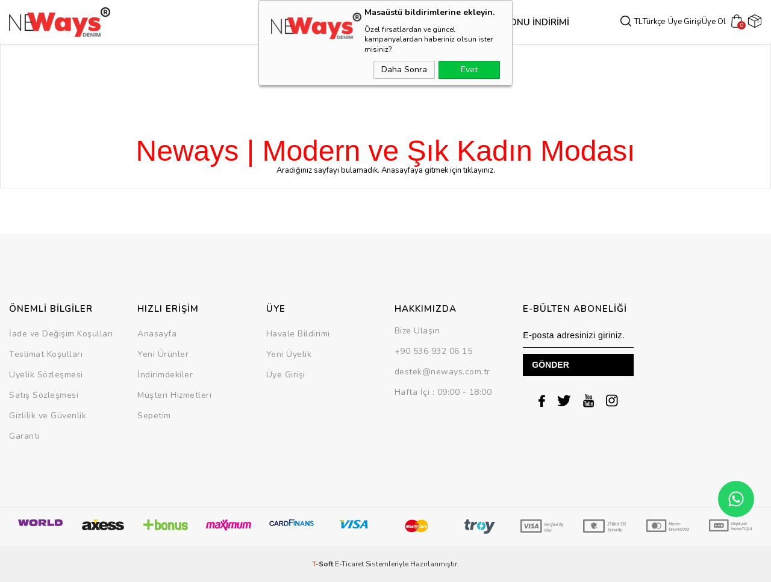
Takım (404, 22)
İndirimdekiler (165, 374)
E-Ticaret (349, 564)
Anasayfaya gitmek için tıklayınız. (438, 170)
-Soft (323, 564)
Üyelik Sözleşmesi (46, 374)
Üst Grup (319, 22)
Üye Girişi (688, 22)
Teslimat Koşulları (46, 354)
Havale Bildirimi (298, 333)
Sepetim (154, 415)
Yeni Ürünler (163, 354)
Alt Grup (366, 22)
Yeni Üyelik (289, 354)
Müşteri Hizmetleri (174, 395)
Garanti (24, 436)
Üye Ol (717, 22)
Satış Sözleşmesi (43, 395)
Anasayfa (156, 333)
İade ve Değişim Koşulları (61, 333)
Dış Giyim (272, 22)
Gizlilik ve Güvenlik (47, 415)
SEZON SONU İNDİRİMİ (470, 22)
